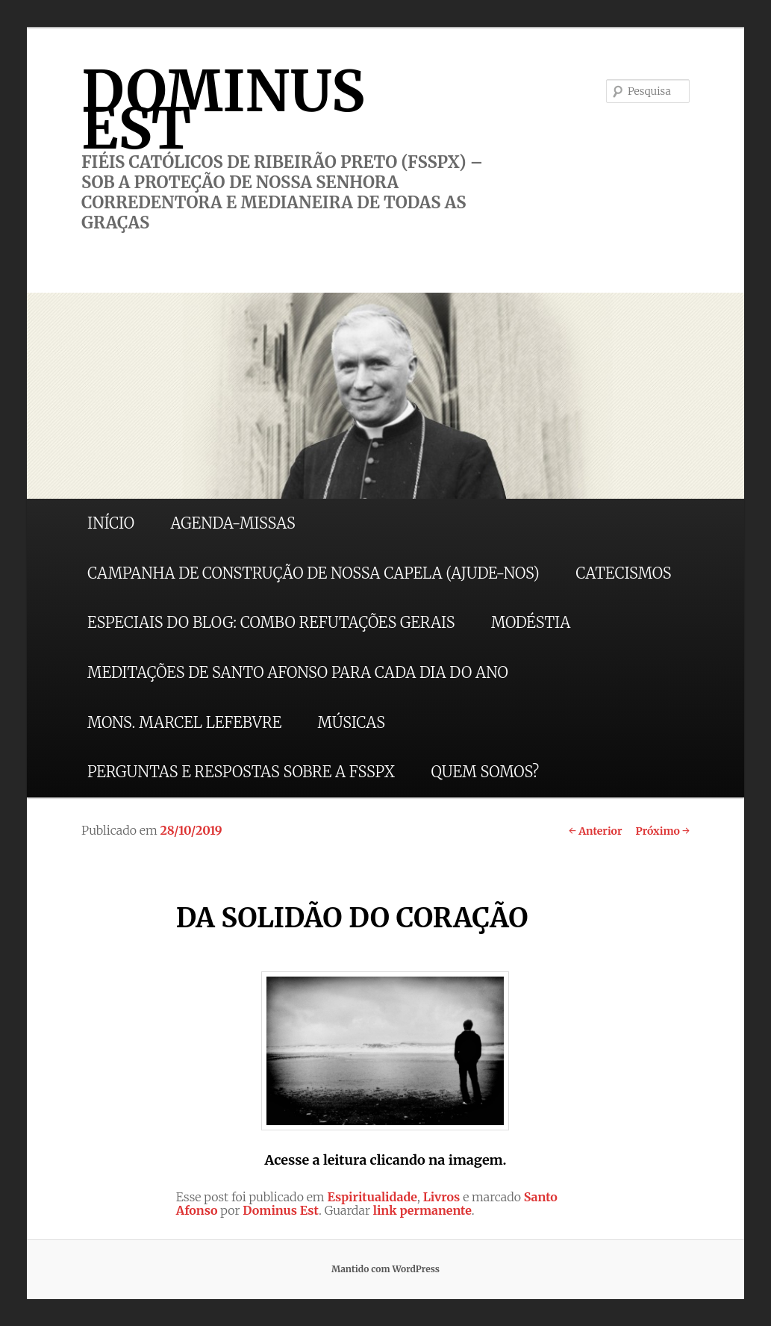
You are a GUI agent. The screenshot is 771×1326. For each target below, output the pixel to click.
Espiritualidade (372, 1196)
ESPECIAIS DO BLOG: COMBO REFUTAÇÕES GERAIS (271, 622)
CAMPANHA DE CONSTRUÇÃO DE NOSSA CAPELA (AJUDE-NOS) (313, 573)
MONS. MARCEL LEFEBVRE (184, 722)
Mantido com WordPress (385, 1268)
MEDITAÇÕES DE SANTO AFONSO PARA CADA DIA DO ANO (297, 672)
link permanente (422, 1210)
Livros (442, 1196)
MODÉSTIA (530, 622)
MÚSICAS (351, 722)
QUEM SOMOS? (485, 771)
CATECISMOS (623, 573)
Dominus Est (281, 1210)
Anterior (595, 831)
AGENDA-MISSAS (232, 523)
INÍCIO (110, 523)
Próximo (662, 831)
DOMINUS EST (223, 110)
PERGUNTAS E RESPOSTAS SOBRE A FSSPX (241, 771)
